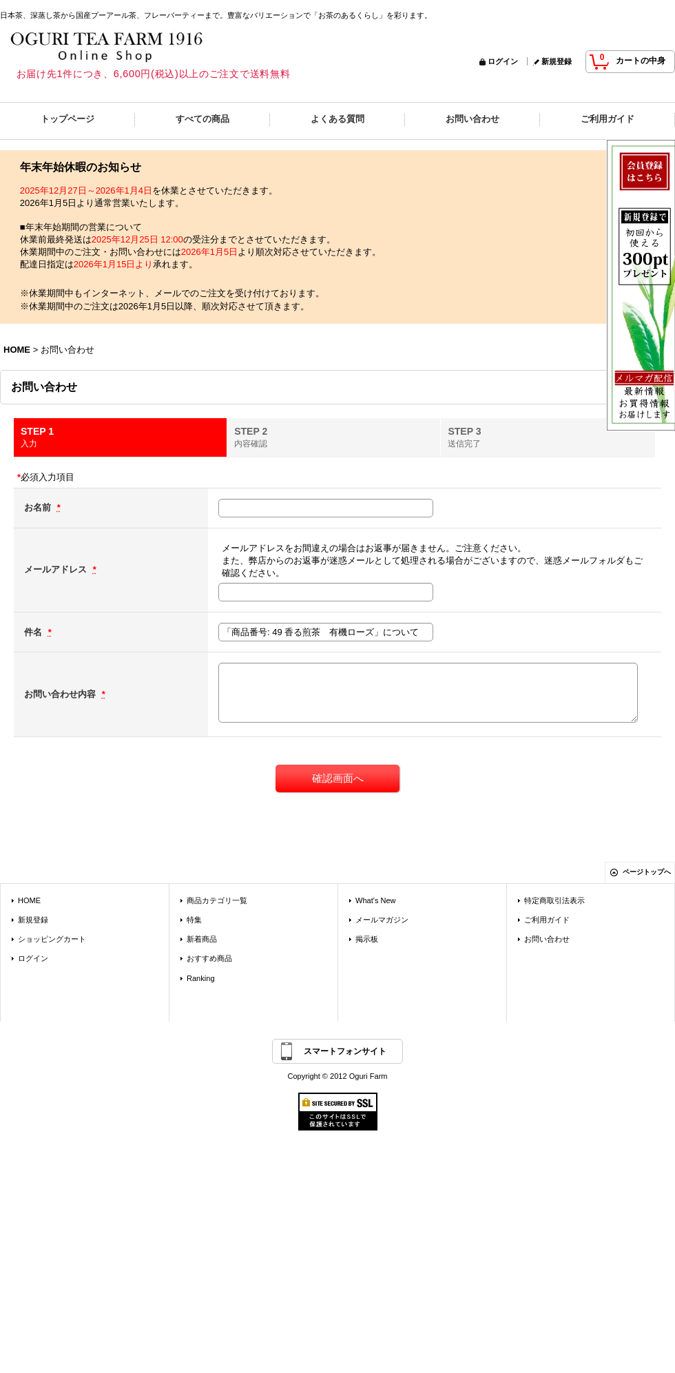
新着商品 (202, 939)
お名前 (39, 507)
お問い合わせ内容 (61, 694)
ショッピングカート (52, 939)
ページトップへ (647, 872)
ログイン (503, 61)
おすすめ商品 (209, 958)
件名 (34, 632)
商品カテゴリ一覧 (217, 900)
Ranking (201, 978)
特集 (194, 920)
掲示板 (366, 939)
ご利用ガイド (547, 920)
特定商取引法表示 (554, 900)
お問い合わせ (547, 939)
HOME (29, 900)
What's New (375, 900)
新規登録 (556, 61)
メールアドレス (57, 569)
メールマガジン (381, 920)
